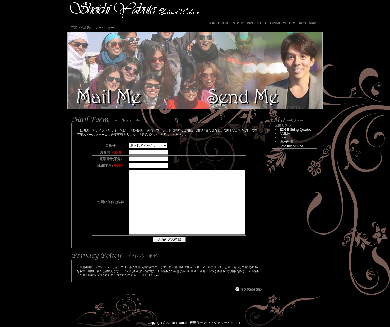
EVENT (224, 23)
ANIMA (285, 133)
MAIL (313, 23)
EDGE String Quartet (295, 130)
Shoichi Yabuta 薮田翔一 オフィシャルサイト (200, 323)
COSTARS (297, 23)
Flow (283, 137)
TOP (212, 23)
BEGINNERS (275, 23)
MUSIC (238, 23)
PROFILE (254, 23)
